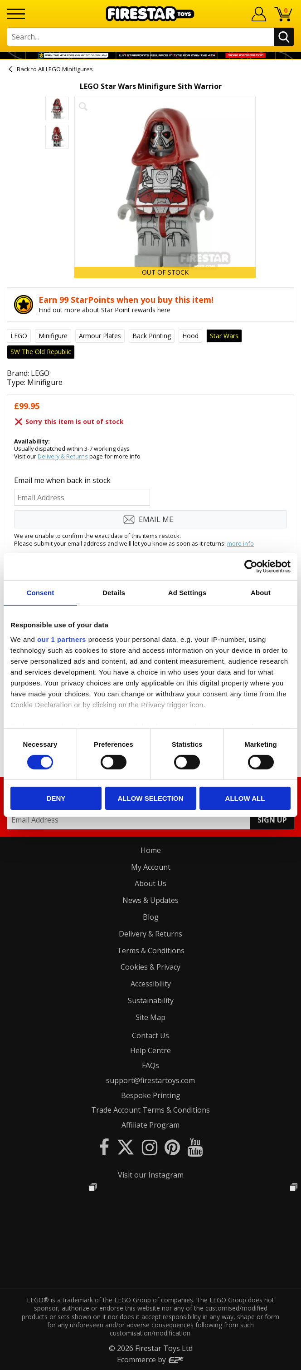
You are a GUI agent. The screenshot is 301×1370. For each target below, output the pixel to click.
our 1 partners (61, 639)
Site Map (150, 1017)
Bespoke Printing (150, 1095)
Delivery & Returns (63, 456)
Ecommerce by (150, 1360)
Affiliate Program (150, 1125)
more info (240, 543)
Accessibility (151, 984)
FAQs (150, 1065)
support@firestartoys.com (150, 1080)
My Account (150, 867)
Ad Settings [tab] (187, 592)
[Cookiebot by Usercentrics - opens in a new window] (251, 566)
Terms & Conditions (150, 951)
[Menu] (16, 14)
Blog (151, 917)
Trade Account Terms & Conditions (150, 1110)
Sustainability (151, 1000)
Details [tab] (113, 592)
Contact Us (150, 1035)
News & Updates (150, 900)
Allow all (245, 798)
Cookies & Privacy (150, 967)
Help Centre (150, 1050)
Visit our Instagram (151, 1175)
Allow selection (151, 798)
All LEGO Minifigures (65, 69)
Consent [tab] (40, 592)
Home (151, 850)
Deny (56, 798)
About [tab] (261, 592)
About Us (150, 883)
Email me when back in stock (62, 480)
